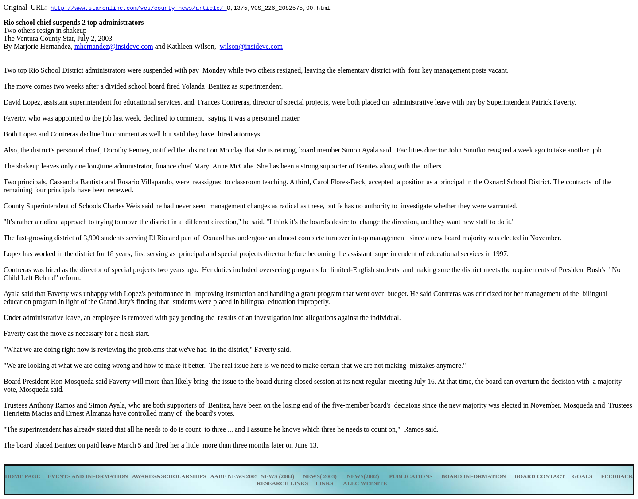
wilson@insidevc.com (251, 46)
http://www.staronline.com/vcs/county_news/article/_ (139, 8)
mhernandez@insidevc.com (113, 46)
